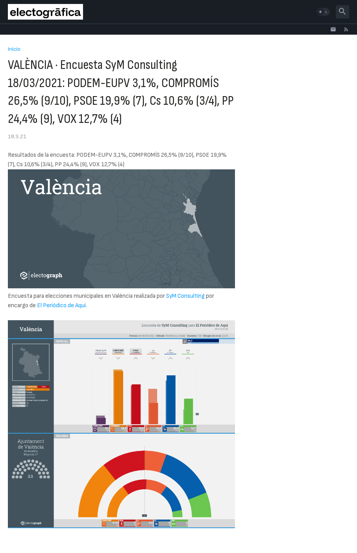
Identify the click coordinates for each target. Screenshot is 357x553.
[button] (323, 12)
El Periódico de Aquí (61, 305)
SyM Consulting (185, 296)
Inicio (14, 49)
